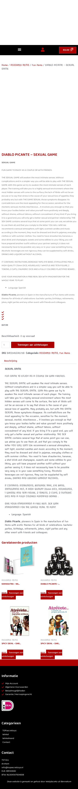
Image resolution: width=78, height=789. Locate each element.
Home (5, 65)
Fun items (37, 65)
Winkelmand (8, 738)
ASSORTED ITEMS (19, 65)
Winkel (5, 734)
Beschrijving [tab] (10, 361)
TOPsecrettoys (9, 731)
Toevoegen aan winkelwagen (33, 345)
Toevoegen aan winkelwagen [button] (12, 594)
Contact (6, 742)
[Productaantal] (6, 345)
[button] (19, 49)
